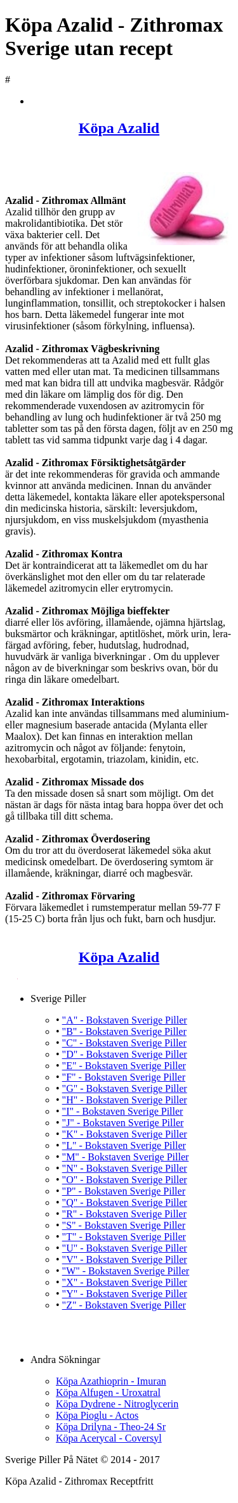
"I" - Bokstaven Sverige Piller (122, 1111)
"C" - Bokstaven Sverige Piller (124, 1042)
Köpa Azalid (119, 128)
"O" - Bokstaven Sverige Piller (124, 1179)
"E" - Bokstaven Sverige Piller (124, 1065)
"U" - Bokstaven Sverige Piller (124, 1248)
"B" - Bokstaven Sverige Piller (124, 1031)
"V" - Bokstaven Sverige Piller (124, 1259)
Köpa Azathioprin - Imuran (111, 1381)
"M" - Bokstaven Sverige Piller (125, 1156)
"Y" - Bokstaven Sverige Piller (124, 1293)
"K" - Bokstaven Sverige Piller (124, 1134)
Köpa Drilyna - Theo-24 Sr (111, 1426)
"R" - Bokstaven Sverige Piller (124, 1213)
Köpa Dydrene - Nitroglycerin (117, 1403)
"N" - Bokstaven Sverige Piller (124, 1168)
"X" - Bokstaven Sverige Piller (124, 1282)
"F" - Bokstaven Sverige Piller (123, 1077)
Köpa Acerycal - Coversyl (109, 1438)
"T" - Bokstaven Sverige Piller (124, 1236)
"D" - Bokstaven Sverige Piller (124, 1054)
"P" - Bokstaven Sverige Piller (123, 1191)
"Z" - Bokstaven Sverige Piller (124, 1305)
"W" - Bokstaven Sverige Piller (126, 1270)
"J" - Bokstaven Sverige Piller (123, 1122)
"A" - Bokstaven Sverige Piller (124, 1020)
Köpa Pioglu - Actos (97, 1415)
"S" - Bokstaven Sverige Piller (123, 1225)
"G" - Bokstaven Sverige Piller (124, 1088)
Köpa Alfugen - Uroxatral (108, 1392)
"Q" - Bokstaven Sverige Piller (124, 1202)
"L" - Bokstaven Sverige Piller (124, 1145)
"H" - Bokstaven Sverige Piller (124, 1099)
